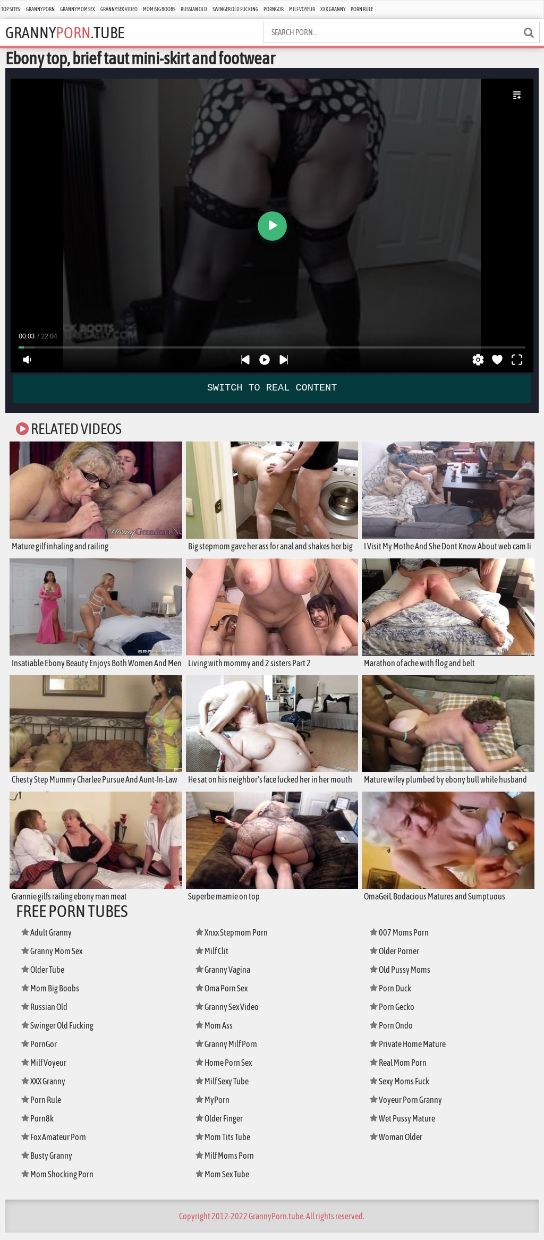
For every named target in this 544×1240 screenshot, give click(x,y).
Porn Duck (392, 995)
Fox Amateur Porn (56, 1144)
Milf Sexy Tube (225, 1088)
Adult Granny (49, 939)
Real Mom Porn (401, 1069)
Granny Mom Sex (77, 9)
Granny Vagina (226, 976)
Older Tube (45, 976)
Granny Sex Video (119, 9)
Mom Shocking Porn (60, 1181)
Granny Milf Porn (230, 1051)
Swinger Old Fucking (235, 9)
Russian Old (194, 9)
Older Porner (397, 958)
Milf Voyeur (302, 9)
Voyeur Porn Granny (409, 1106)
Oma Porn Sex (224, 995)
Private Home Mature (411, 1051)
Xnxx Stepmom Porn (235, 939)
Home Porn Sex (226, 1069)
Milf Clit (214, 958)
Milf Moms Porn (227, 1162)
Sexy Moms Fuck (402, 1088)
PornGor (274, 9)
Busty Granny (49, 1162)
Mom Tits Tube (225, 1144)
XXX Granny (332, 9)
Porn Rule (362, 9)
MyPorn (214, 1106)
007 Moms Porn (401, 939)
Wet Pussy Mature (405, 1125)
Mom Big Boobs (159, 9)
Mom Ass (215, 1032)
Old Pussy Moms (403, 976)
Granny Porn (40, 9)
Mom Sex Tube (225, 1181)
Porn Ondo (393, 1032)
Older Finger (222, 1125)
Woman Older (399, 1144)
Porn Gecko (394, 1014)
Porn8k (38, 1125)
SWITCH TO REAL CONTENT (272, 388)
